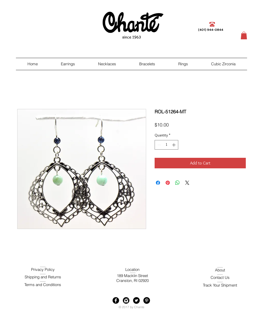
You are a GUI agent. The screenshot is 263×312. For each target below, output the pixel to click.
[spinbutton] (166, 144)
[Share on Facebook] (158, 183)
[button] (244, 35)
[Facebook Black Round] (115, 300)
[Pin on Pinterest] (168, 183)
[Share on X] (187, 183)
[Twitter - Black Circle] (136, 300)
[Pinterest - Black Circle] (146, 300)
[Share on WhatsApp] (177, 183)
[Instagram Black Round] (126, 300)
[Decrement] (158, 144)
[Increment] (174, 144)
